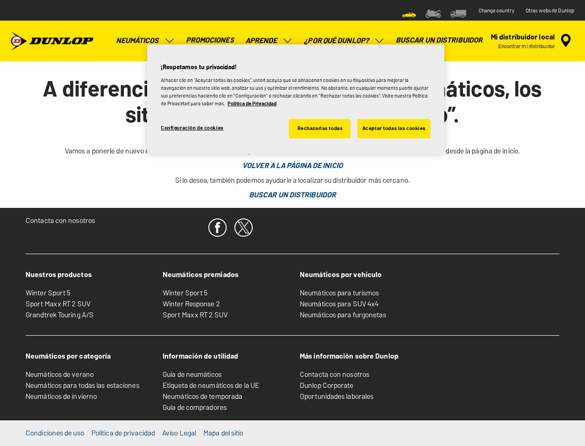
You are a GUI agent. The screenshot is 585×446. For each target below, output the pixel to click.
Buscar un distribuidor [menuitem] (439, 40)
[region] (295, 99)
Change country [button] (497, 10)
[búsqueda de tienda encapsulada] (532, 41)
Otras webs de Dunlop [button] (550, 10)
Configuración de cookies (192, 128)
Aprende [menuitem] (269, 40)
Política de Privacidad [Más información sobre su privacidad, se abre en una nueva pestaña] (252, 103)
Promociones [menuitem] (210, 40)
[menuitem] (409, 13)
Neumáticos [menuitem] (145, 40)
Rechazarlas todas (320, 128)
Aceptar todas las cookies (393, 128)
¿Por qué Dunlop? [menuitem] (344, 40)
